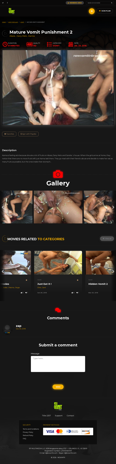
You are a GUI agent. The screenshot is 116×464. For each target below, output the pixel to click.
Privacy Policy (28, 432)
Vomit (39, 280)
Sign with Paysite (28, 134)
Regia (17, 288)
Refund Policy (28, 435)
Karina (31, 36)
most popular (13, 22)
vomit (22, 22)
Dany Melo (22, 36)
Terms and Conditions (31, 429)
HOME (4, 22)
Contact (70, 416)
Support (59, 416)
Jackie (5, 288)
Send (58, 387)
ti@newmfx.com (51, 453)
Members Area (75, 3)
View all (107, 238)
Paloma (11, 288)
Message (35, 353)
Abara (13, 36)
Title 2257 (46, 416)
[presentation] (2, 207)
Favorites (9, 134)
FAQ (24, 439)
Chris (39, 288)
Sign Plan (105, 11)
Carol (44, 288)
